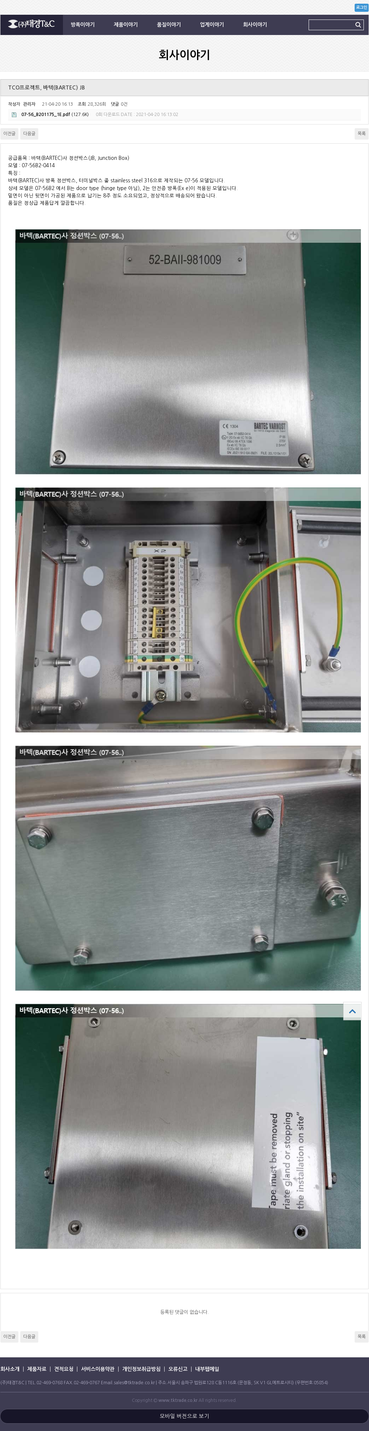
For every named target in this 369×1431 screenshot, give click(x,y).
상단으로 (352, 1011)
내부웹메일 (207, 1369)
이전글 (9, 133)
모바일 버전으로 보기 (184, 1416)
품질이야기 (169, 24)
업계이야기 (212, 24)
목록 (362, 133)
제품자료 (36, 1369)
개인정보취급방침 (141, 1369)
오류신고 (177, 1369)
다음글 (29, 133)
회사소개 (10, 1369)
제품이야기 (126, 24)
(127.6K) (50, 114)
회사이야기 (255, 24)
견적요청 (63, 1369)
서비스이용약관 (98, 1369)
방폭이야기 (83, 24)
